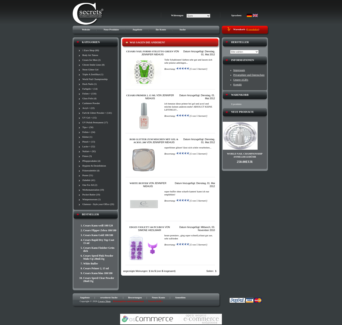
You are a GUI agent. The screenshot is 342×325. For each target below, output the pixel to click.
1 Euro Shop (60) (90, 50)
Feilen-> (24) (88, 132)
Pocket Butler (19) (91, 194)
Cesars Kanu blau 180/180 (98, 273)
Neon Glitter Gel (90, 69)
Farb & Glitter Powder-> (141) (97, 112)
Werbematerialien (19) (93, 189)
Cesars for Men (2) (91, 60)
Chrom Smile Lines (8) (93, 64)
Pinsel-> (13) (88, 141)
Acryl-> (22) (88, 108)
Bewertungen (135, 297)
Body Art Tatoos (90, 55)
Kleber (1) (87, 137)
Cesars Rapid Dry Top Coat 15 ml (98, 241)
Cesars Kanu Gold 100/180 (98, 235)
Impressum (239, 70)
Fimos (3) (87, 156)
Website (86, 29)
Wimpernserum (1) (91, 199)
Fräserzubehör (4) (91, 170)
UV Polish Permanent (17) (95, 122)
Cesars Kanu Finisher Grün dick (99, 249)
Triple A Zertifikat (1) (92, 74)
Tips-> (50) (87, 127)
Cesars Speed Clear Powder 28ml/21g (98, 279)
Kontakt (237, 84)
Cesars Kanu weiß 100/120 (98, 225)
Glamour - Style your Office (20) (98, 204)
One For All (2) (89, 185)
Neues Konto (158, 297)
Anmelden (180, 297)
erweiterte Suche (109, 297)
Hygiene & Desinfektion (94, 165)
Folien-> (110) (89, 93)
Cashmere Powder (91, 103)
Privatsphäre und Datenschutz (249, 74)
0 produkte (252, 29)
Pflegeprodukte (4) (91, 161)
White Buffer (90, 263)
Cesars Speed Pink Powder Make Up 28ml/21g (98, 257)
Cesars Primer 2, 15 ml (96, 268)
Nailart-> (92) (89, 151)
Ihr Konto (161, 29)
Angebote (137, 29)
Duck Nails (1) (89, 84)
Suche (183, 29)
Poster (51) (87, 175)
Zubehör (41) (88, 180)
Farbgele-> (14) (89, 88)
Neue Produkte (111, 29)
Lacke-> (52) (88, 146)
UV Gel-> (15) (89, 117)
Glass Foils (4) (89, 98)
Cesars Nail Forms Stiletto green (149, 51)
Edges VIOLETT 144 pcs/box (146, 227)
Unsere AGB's (240, 79)
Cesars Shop (104, 301)
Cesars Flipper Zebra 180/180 (99, 230)
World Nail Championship (95, 79)
